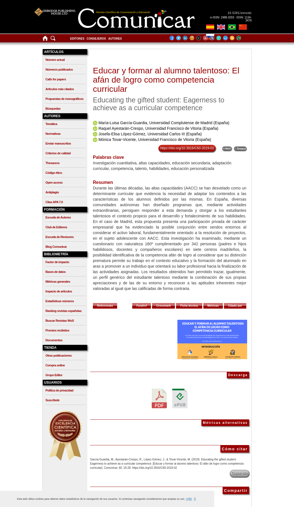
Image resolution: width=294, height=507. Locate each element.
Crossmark (163, 305)
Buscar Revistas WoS (59, 320)
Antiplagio (52, 192)
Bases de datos (55, 271)
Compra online (55, 365)
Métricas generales (57, 281)
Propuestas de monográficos (64, 98)
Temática (51, 124)
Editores (77, 38)
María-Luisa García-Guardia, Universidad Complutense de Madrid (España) (163, 123)
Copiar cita (239, 473)
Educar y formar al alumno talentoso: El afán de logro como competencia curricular (166, 79)
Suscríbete (52, 400)
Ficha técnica (189, 305)
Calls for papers (55, 79)
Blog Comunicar (56, 246)
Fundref (141, 305)
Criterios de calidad (58, 153)
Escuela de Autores (58, 217)
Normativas (53, 133)
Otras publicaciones (58, 355)
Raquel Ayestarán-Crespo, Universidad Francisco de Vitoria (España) (158, 128)
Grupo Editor (53, 375)
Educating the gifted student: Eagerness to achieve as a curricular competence (158, 104)
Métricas (213, 305)
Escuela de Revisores (59, 237)
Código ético (53, 172)
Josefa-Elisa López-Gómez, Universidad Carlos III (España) (150, 134)
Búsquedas (53, 108)
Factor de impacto (57, 262)
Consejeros (96, 38)
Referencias (105, 305)
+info (189, 498)
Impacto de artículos (58, 291)
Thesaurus (52, 163)
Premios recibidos (57, 330)
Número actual (55, 59)
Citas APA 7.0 (54, 202)
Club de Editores (56, 227)
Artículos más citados (59, 89)
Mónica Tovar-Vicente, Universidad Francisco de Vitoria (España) (154, 139)
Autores (115, 38)
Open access (53, 182)
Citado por (235, 305)
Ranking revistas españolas (63, 311)
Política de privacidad (59, 390)
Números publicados (59, 69)
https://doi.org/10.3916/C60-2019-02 (187, 148)
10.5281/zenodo (240, 13)
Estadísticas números (59, 301)
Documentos (53, 340)
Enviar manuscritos (58, 143)
